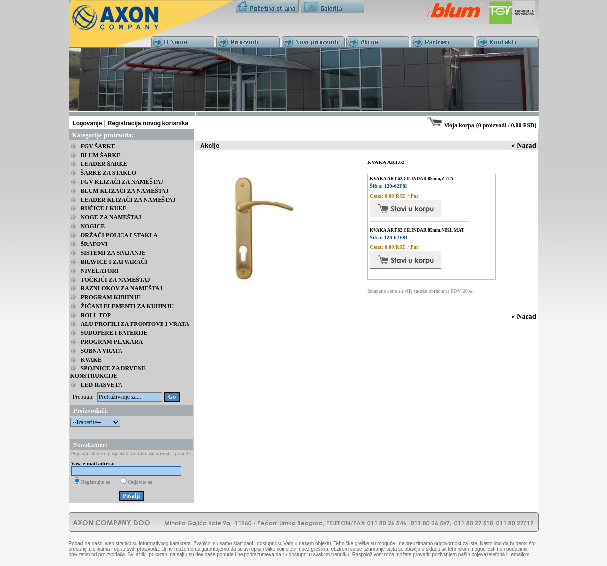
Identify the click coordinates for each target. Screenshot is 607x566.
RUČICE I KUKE (104, 208)
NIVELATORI (100, 270)
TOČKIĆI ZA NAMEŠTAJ (115, 279)
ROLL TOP (96, 315)
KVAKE (91, 359)
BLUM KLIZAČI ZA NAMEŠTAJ (125, 190)
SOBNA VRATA (101, 350)
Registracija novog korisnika (148, 123)
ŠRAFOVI (94, 244)
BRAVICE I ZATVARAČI (114, 261)
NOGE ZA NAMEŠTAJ (111, 217)
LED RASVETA (101, 384)
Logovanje (87, 123)
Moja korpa (459, 125)
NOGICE (93, 226)
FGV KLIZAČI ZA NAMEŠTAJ (122, 181)
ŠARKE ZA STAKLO (108, 172)
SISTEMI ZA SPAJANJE (113, 252)
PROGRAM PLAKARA (112, 341)
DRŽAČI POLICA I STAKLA (119, 235)
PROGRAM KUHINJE (111, 297)
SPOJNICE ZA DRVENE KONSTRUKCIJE (108, 372)
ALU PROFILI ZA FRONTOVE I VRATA (135, 324)
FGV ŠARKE (98, 146)
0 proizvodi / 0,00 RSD (506, 125)
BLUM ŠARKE (101, 155)
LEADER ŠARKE (104, 164)
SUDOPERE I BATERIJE (114, 332)
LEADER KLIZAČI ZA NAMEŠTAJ (128, 199)
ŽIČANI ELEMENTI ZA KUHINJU (127, 306)
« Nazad (523, 145)
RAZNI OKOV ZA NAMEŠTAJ (121, 288)
